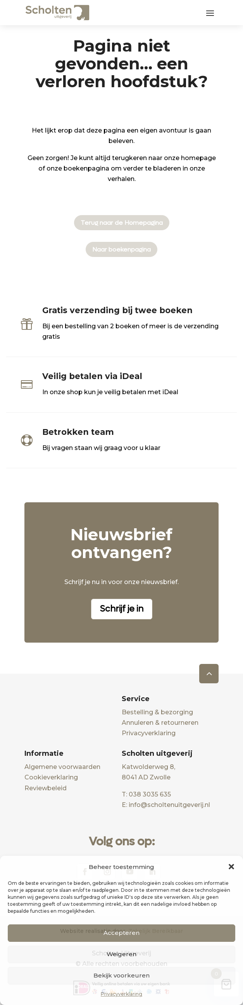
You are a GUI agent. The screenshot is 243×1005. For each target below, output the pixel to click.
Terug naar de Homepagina (122, 223)
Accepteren (121, 932)
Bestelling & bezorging (157, 712)
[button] (231, 867)
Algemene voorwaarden (62, 767)
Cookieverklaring (51, 777)
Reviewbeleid (45, 788)
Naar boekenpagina (121, 249)
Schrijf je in (121, 608)
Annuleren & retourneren (160, 722)
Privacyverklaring (121, 994)
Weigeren (121, 954)
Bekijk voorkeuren (121, 975)
